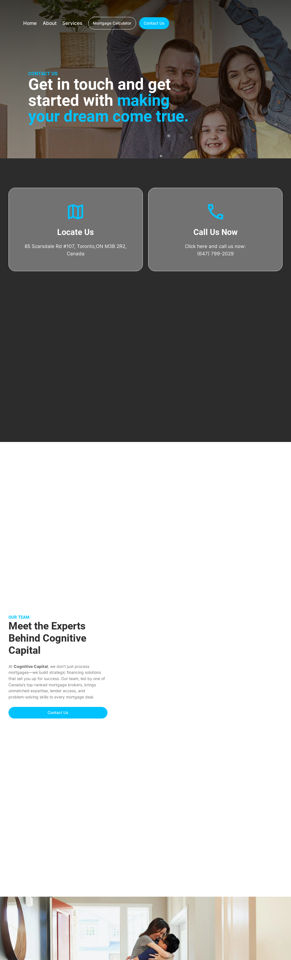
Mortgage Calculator (112, 23)
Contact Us (154, 23)
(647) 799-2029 (215, 253)
